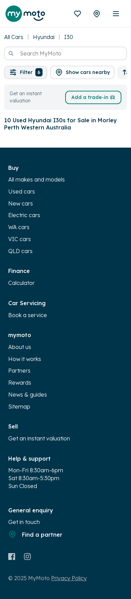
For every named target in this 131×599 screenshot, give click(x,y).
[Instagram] (27, 556)
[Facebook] (11, 556)
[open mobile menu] (116, 13)
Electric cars (24, 215)
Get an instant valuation (39, 438)
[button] (82, 72)
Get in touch (24, 522)
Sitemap (19, 406)
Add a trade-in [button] (93, 97)
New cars (20, 203)
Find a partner (35, 534)
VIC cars (19, 239)
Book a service (27, 315)
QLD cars (20, 251)
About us (19, 347)
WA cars (18, 227)
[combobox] (65, 53)
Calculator (21, 282)
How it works (24, 358)
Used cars (21, 191)
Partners (19, 370)
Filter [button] (26, 72)
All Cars (13, 37)
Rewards (19, 382)
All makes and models (36, 179)
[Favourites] (77, 13)
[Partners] (96, 13)
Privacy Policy (69, 578)
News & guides (27, 394)
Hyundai (44, 37)
